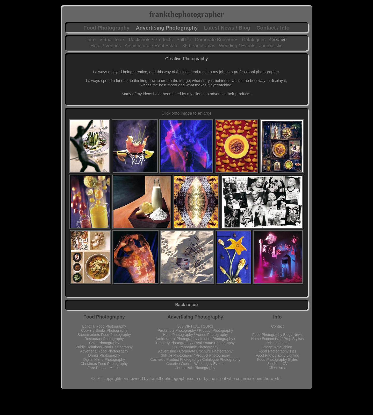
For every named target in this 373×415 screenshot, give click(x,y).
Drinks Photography (104, 355)
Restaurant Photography (104, 339)
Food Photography (106, 28)
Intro (91, 39)
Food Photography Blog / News (277, 335)
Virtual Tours (112, 39)
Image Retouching (277, 347)
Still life (183, 39)
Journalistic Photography (195, 368)
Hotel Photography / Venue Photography (195, 335)
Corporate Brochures (216, 39)
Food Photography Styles (277, 359)
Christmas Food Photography (104, 364)
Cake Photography (104, 343)
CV (285, 364)
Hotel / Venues (106, 45)
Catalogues (254, 39)
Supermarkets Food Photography (104, 335)
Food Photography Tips (277, 351)
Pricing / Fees (277, 343)
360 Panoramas (198, 45)
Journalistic (270, 45)
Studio (275, 364)
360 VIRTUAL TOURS (195, 326)
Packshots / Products (151, 39)
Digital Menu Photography (104, 359)
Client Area (277, 368)
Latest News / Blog (227, 28)
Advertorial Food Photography (104, 351)
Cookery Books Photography (104, 330)
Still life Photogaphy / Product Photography (195, 355)
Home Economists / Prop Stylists (277, 339)
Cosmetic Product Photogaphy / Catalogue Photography (195, 359)
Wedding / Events (237, 45)
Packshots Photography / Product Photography (195, 330)
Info (277, 317)
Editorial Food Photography (104, 326)
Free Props (99, 368)
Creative (278, 39)
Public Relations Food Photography (104, 347)
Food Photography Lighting (277, 355)
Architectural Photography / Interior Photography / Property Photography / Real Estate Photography (195, 341)
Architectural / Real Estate (151, 45)
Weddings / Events (209, 364)
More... (115, 368)
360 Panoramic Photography (195, 347)
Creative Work (180, 364)
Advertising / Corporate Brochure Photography (195, 351)
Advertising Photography (167, 28)
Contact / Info (273, 28)
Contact (277, 326)
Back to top (186, 304)
